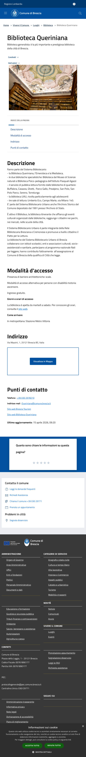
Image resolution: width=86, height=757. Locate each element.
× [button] (83, 726)
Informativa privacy (15, 706)
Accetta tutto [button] (32, 745)
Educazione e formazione (18, 609)
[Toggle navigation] (5, 13)
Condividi (14, 57)
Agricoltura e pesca (15, 638)
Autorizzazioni (13, 633)
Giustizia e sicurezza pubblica (20, 614)
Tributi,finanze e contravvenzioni (21, 618)
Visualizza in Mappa (43, 361)
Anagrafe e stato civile (58, 560)
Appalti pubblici (55, 579)
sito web (22, 309)
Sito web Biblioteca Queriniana (21, 414)
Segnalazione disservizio (59, 658)
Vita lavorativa (55, 569)
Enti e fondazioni (14, 574)
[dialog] (43, 740)
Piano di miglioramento (17, 721)
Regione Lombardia (13, 4)
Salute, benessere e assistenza (20, 628)
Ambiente (11, 623)
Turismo (52, 589)
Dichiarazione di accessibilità (19, 716)
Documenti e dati (14, 589)
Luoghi (36, 25)
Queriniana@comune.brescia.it (36, 403)
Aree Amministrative (16, 565)
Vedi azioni (14, 63)
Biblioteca (48, 25)
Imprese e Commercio (58, 574)
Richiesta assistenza (57, 668)
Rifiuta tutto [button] (54, 745)
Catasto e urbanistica (58, 584)
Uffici (8, 569)
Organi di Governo (14, 560)
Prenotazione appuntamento (61, 653)
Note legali (11, 711)
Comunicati (53, 614)
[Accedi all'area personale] (74, 4)
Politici (9, 579)
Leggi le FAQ (54, 663)
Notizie (51, 609)
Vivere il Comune (21, 25)
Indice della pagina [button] (20, 120)
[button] (43, 752)
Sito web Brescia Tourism (19, 409)
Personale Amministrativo (18, 584)
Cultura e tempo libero (58, 565)
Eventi (51, 636)
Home (6, 25)
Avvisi (51, 618)
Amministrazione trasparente (20, 701)
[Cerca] (80, 13)
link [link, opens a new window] (69, 740)
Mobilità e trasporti (57, 594)
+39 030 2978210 (25, 398)
